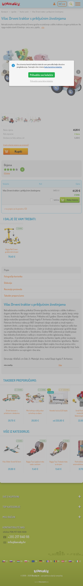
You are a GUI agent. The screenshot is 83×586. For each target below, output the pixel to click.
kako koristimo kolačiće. (53, 67)
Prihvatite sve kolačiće (41, 75)
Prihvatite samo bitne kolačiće (41, 81)
